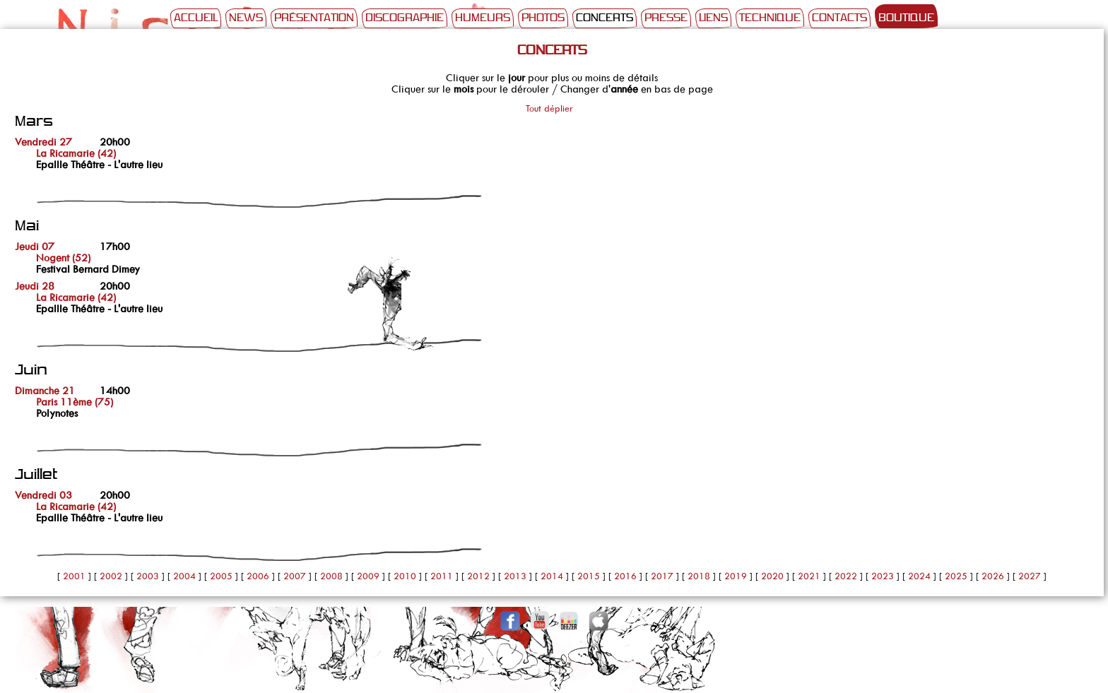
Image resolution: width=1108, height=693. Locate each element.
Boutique (906, 18)
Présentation (314, 18)
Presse (666, 18)
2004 (184, 576)
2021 (809, 576)
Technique (770, 18)
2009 (368, 576)
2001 (74, 576)
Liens (713, 18)
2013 (515, 576)
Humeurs (482, 18)
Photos (543, 18)
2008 (331, 576)
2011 (441, 576)
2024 (919, 576)
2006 (258, 576)
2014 (552, 576)
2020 (772, 576)
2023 (882, 576)
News (246, 18)
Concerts (604, 18)
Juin (31, 370)
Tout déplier (549, 108)
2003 (147, 576)
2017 (662, 576)
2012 (478, 576)
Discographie (404, 18)
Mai (27, 226)
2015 (588, 576)
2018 (699, 576)
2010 (405, 576)
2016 (625, 576)
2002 (111, 576)
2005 (221, 576)
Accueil (196, 18)
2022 (846, 576)
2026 (993, 576)
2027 (1029, 576)
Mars (34, 122)
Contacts (839, 18)
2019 (735, 576)
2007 (294, 576)
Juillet (36, 475)
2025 (956, 576)
